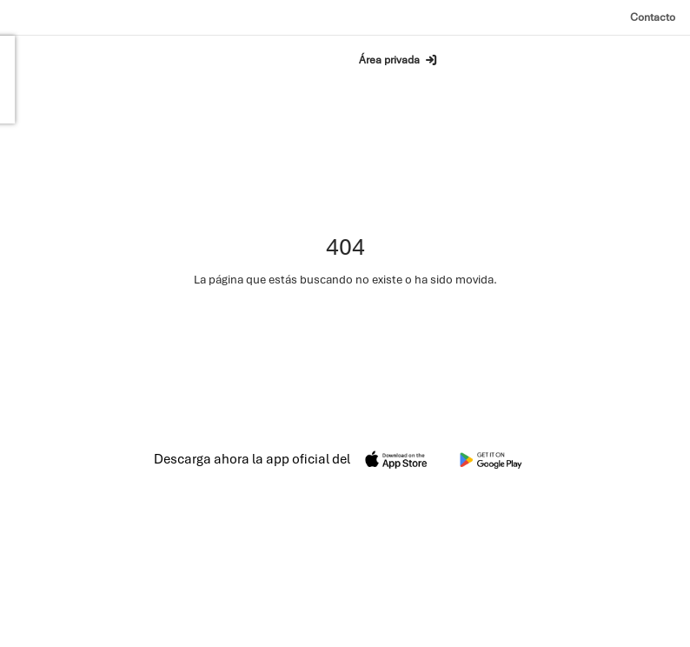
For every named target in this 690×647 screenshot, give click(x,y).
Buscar (283, 59)
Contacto (652, 17)
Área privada (398, 60)
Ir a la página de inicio (345, 324)
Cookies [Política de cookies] (547, 611)
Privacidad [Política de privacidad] (489, 611)
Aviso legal (425, 611)
